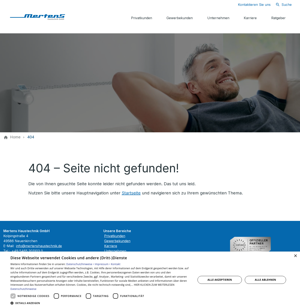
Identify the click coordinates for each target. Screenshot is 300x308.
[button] (100, 303)
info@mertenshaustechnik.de (39, 246)
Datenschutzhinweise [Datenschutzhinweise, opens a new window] (23, 289)
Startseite (131, 192)
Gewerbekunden (117, 241)
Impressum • (103, 264)
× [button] (295, 256)
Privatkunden (114, 236)
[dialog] (150, 280)
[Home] (15, 137)
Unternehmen (115, 251)
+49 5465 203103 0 (27, 251)
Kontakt (115, 264)
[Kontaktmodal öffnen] (251, 5)
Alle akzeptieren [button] (220, 280)
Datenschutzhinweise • (80, 264)
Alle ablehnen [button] (265, 280)
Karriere (110, 246)
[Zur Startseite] (40, 16)
